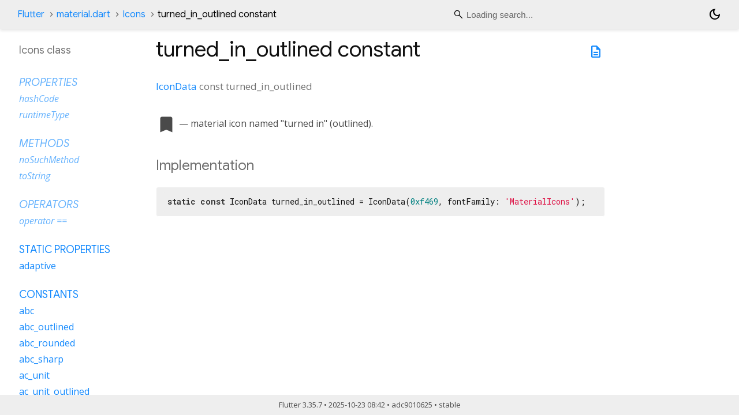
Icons (133, 14)
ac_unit (34, 375)
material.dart (83, 14)
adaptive (37, 265)
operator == (43, 220)
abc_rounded (47, 343)
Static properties (64, 249)
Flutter (30, 14)
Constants (49, 294)
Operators (49, 204)
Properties (48, 82)
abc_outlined (46, 326)
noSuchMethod (49, 159)
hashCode (39, 98)
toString (34, 175)
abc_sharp (41, 359)
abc (26, 310)
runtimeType (44, 114)
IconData (176, 86)
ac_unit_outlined (54, 391)
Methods (44, 143)
